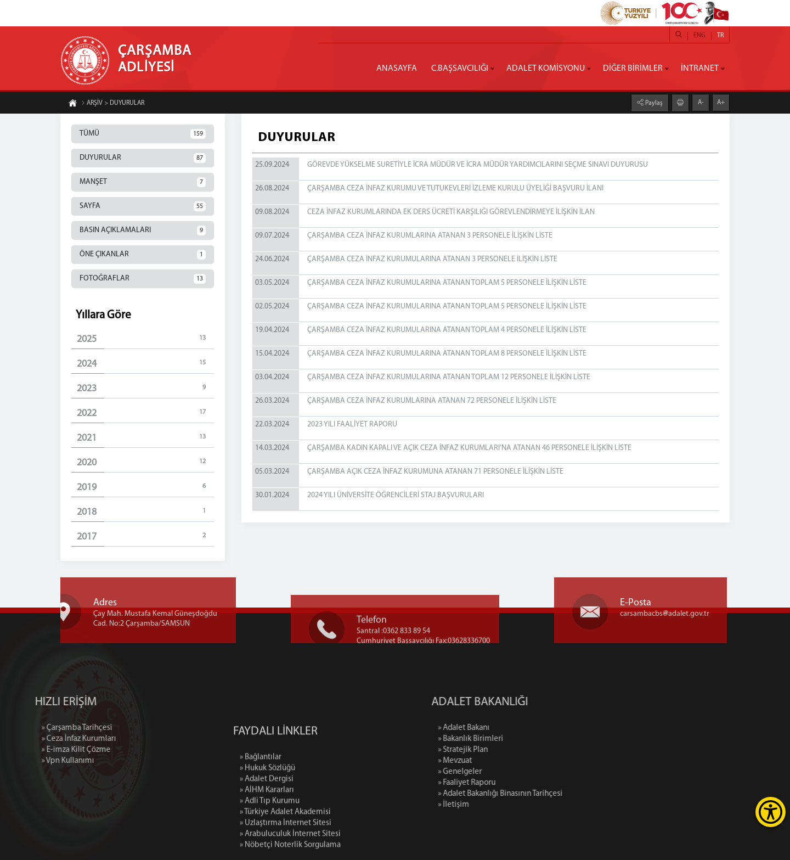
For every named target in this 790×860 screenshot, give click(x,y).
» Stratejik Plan (513, 750)
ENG (699, 35)
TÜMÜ (143, 134)
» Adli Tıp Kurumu (270, 849)
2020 (145, 462)
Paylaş (653, 102)
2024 (145, 363)
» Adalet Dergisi (267, 827)
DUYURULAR (143, 158)
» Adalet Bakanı (514, 728)
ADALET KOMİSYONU (545, 68)
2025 (145, 339)
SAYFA (143, 206)
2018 (145, 512)
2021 (145, 437)
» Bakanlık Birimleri (521, 739)
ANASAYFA (396, 68)
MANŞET (143, 182)
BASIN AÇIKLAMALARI (143, 230)
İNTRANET (700, 68)
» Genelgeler (510, 772)
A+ (721, 102)
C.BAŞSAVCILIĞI (459, 68)
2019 (145, 487)
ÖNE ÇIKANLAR (143, 255)
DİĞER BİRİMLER (633, 68)
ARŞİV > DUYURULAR (112, 104)
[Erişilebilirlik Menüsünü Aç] (770, 812)
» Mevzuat (505, 761)
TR (720, 35)
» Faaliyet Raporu (517, 783)
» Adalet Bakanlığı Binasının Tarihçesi (550, 794)
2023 (145, 388)
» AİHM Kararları (267, 838)
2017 (145, 536)
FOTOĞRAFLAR (143, 279)
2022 (145, 413)
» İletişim (504, 805)
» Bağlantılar (260, 805)
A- (701, 102)
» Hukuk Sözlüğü (267, 816)
